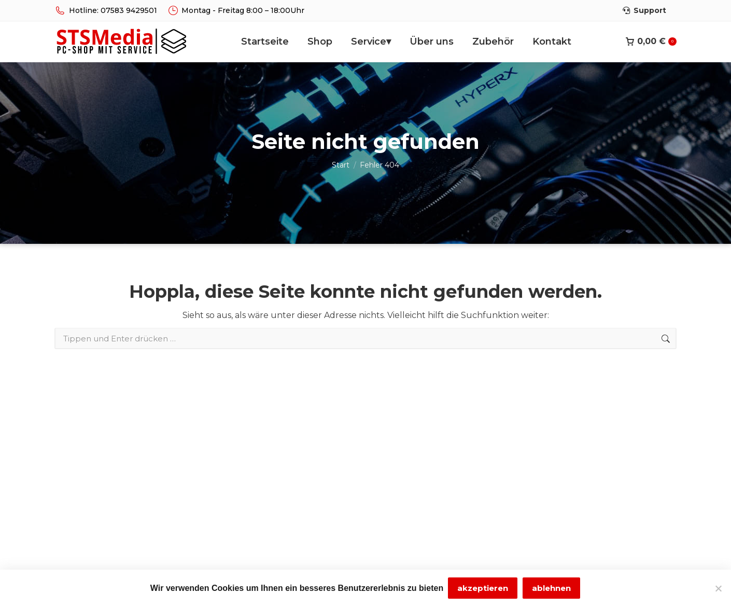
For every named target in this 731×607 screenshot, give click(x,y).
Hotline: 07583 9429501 (105, 10)
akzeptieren (483, 589)
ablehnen (551, 589)
